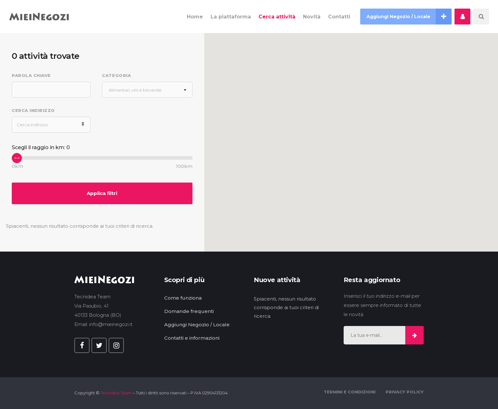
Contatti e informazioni (191, 338)
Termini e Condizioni (349, 391)
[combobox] (147, 90)
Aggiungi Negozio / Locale (197, 325)
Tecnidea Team (116, 392)
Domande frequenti (189, 311)
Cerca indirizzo (33, 110)
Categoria (116, 75)
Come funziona (183, 298)
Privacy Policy (405, 391)
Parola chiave (31, 75)
